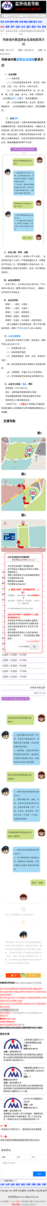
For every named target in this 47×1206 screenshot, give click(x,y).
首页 (2, 22)
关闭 (34, 646)
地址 (24, 384)
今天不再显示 (24, 646)
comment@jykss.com (19, 1013)
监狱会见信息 (12, 31)
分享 (32, 975)
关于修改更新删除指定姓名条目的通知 (20, 608)
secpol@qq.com (35, 1013)
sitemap (25, 1204)
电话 (23, 328)
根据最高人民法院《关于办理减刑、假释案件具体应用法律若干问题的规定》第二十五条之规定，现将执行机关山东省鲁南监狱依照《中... (23, 1116)
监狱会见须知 (25, 59)
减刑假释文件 (16, 1052)
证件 (16, 118)
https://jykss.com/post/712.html (28, 983)
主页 (2, 31)
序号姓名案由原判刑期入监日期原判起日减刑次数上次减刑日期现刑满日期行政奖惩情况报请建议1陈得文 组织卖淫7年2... (23, 1057)
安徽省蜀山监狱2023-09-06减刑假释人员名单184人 (34, 1071)
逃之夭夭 (10, 50)
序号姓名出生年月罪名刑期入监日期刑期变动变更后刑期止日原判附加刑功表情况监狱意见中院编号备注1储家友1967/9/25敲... (23, 1088)
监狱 (15, 400)
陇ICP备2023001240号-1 (35, 1201)
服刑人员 (15, 98)
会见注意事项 (14, 336)
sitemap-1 (32, 1204)
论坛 (2, 27)
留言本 (22, 1025)
